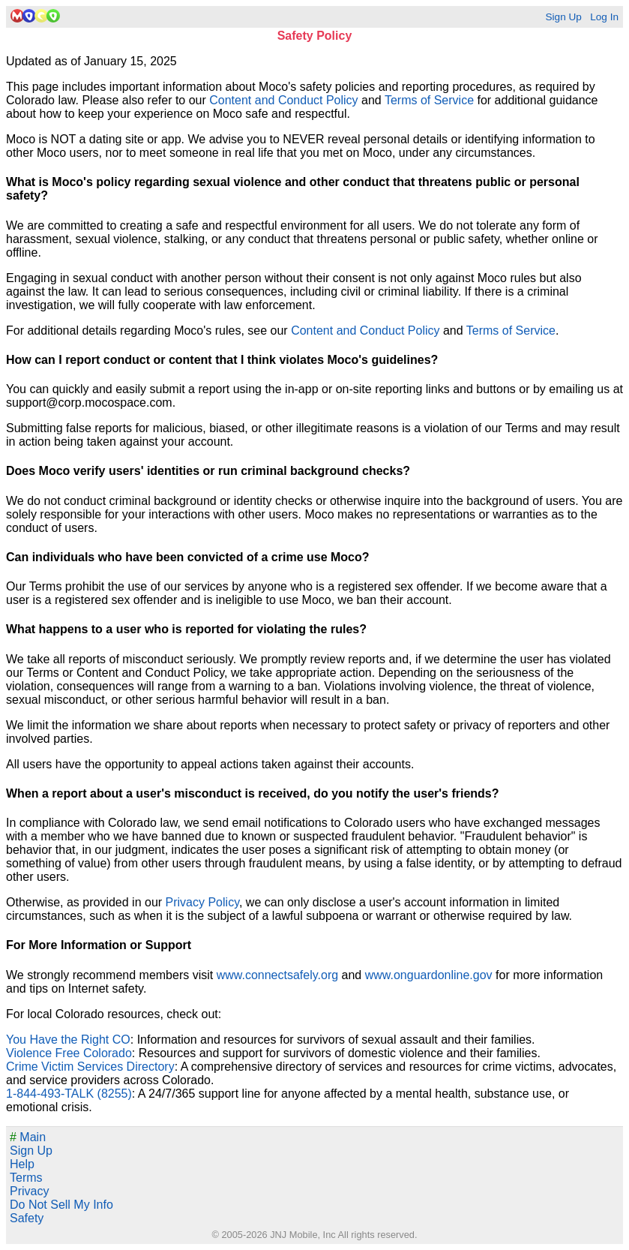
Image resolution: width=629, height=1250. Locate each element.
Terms (26, 1177)
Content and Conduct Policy (283, 100)
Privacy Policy (202, 902)
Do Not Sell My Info (61, 1204)
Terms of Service (429, 100)
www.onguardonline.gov (429, 975)
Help (22, 1164)
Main (28, 1137)
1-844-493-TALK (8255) (69, 1093)
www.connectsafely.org (277, 975)
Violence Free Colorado (69, 1053)
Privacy (29, 1191)
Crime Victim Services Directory (90, 1066)
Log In (604, 17)
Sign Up (563, 17)
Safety (26, 1218)
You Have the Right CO (68, 1039)
